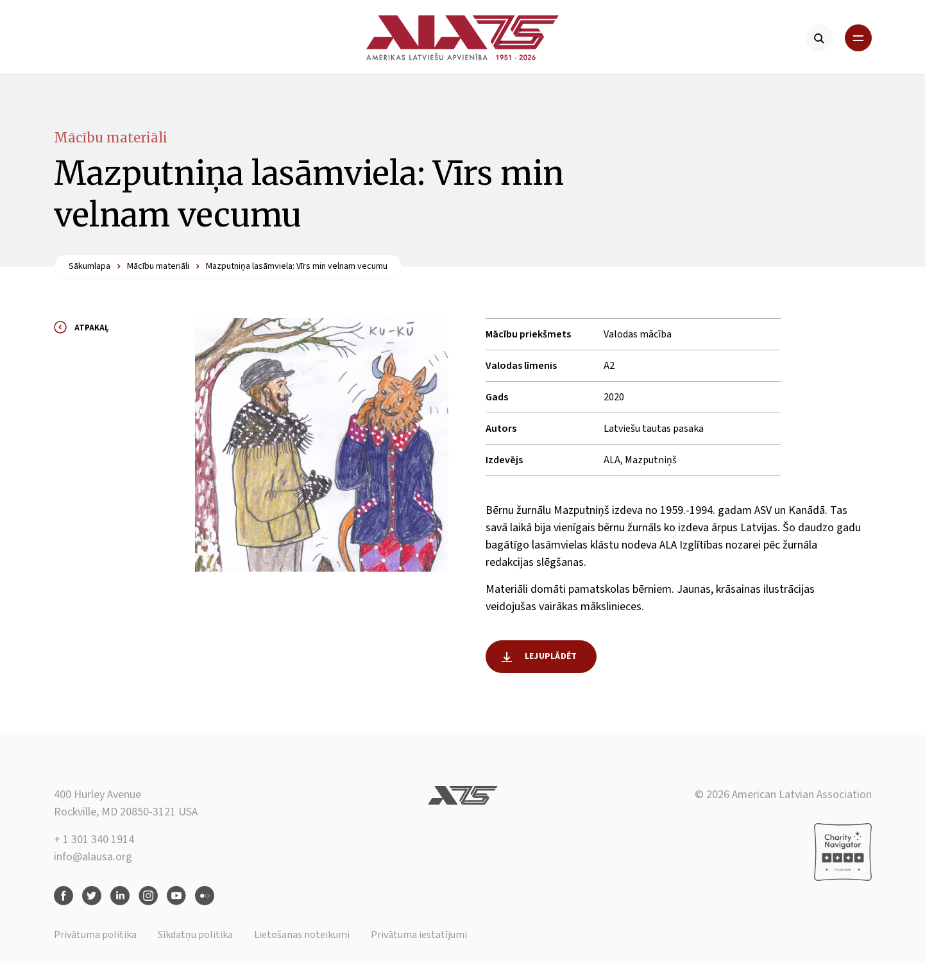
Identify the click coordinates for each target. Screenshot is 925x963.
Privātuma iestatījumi (419, 935)
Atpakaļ (91, 328)
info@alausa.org (93, 857)
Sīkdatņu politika (195, 935)
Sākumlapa (89, 266)
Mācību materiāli (110, 138)
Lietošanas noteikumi (302, 935)
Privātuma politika (95, 935)
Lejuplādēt (551, 656)
